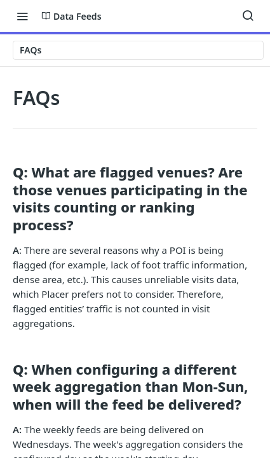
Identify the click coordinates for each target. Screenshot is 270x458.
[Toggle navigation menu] (22, 15)
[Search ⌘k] (247, 15)
